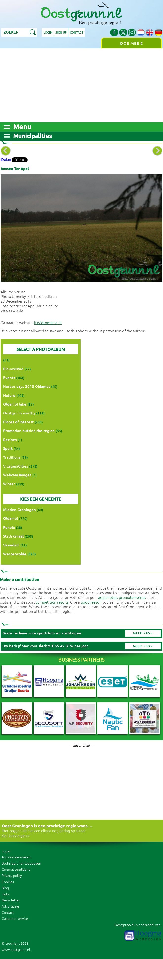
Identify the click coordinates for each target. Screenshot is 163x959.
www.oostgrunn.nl (16, 950)
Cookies (8, 882)
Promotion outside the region (29, 430)
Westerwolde (14, 554)
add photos (107, 597)
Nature (9, 395)
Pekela (9, 527)
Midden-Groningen (19, 509)
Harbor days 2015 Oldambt (26, 386)
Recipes (10, 439)
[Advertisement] (81, 85)
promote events (132, 597)
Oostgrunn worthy (19, 413)
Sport (8, 448)
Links (5, 894)
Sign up (61, 33)
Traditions (11, 457)
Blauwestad (13, 369)
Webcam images (17, 475)
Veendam (11, 545)
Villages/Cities (15, 466)
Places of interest (18, 422)
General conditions (16, 870)
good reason (91, 602)
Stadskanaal (13, 536)
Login (47, 33)
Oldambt (10, 518)
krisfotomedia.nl (48, 323)
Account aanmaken (16, 857)
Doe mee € (131, 43)
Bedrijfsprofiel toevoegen (21, 863)
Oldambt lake (14, 404)
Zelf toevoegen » (15, 835)
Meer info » (142, 633)
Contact (76, 33)
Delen (6, 159)
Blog (5, 888)
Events (9, 377)
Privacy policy (12, 876)
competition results (52, 602)
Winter (9, 484)
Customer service (15, 919)
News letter (11, 900)
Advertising (10, 906)
